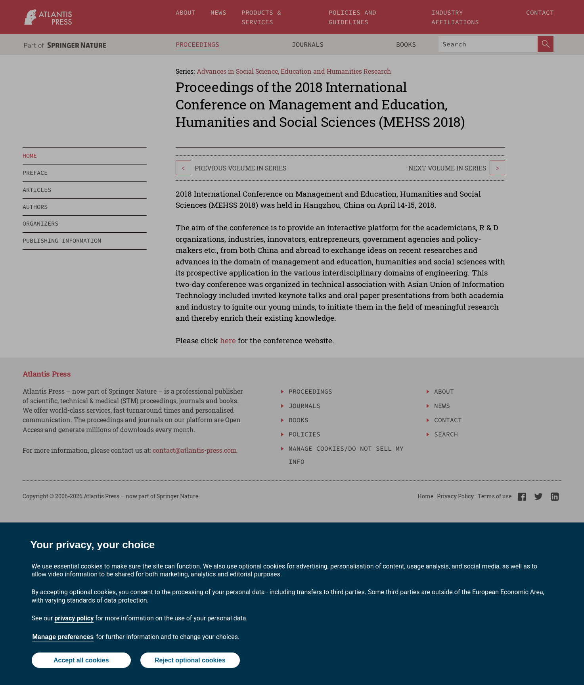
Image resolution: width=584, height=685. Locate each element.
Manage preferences (63, 636)
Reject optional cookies (190, 660)
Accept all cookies (81, 660)
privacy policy (74, 618)
